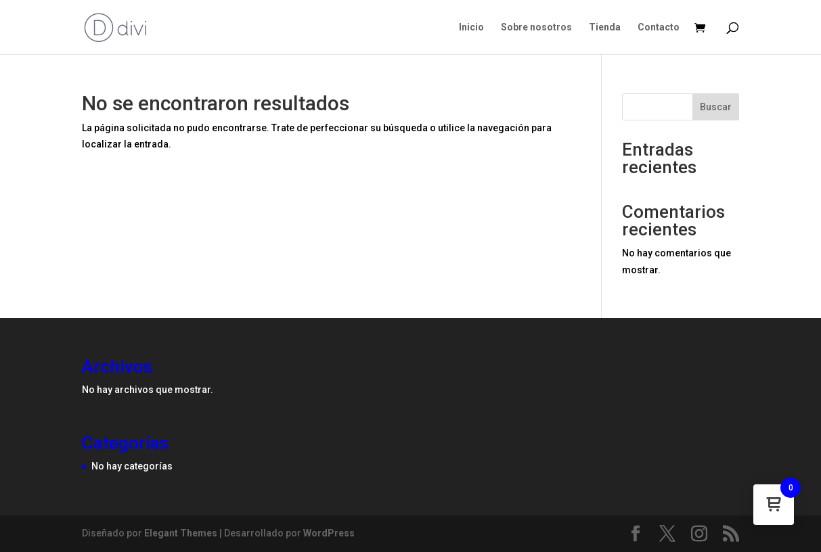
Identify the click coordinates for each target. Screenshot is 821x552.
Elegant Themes (180, 533)
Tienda (605, 27)
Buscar (716, 106)
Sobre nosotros (536, 27)
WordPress (329, 533)
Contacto (659, 27)
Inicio (471, 27)
